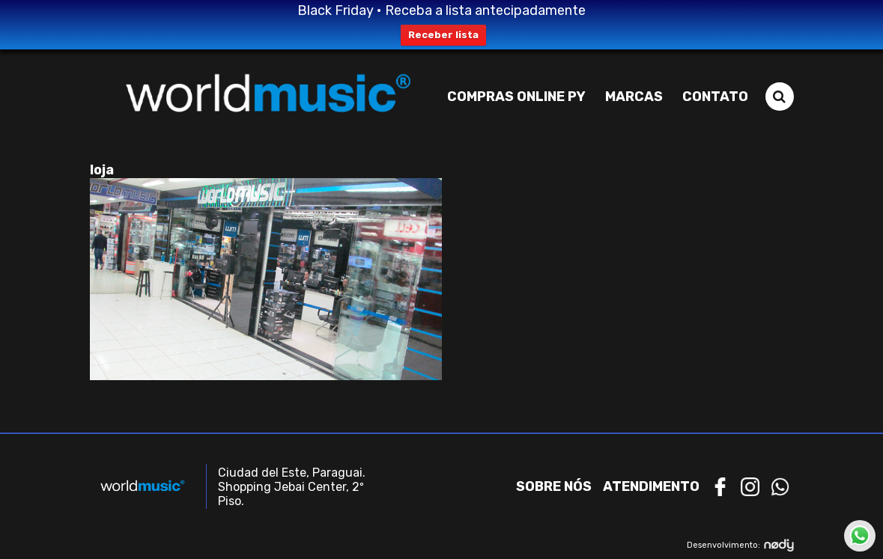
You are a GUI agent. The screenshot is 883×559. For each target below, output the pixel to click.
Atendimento (651, 486)
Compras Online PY (516, 96)
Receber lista (443, 34)
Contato (715, 96)
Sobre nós (554, 486)
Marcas (634, 96)
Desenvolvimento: (740, 545)
